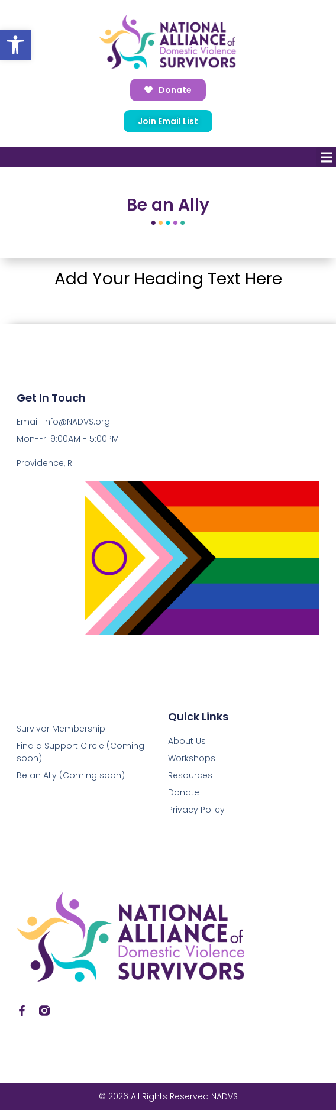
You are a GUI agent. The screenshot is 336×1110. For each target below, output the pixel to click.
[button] (15, 45)
